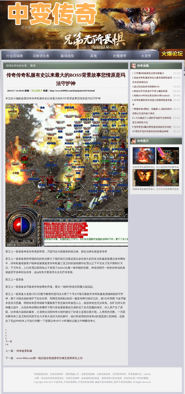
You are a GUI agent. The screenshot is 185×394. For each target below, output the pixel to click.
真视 (93, 56)
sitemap (147, 374)
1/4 (6, 344)
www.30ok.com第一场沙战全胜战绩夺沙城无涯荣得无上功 (49, 358)
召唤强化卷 (41, 56)
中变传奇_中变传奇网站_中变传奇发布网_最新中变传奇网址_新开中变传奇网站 (37, 45)
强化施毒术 (36, 90)
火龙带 (146, 56)
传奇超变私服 (24, 350)
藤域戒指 (67, 56)
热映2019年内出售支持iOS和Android (152, 95)
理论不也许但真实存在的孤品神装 (152, 131)
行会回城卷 (14, 56)
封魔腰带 (120, 56)
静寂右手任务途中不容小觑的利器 (150, 91)
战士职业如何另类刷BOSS (147, 86)
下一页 (8, 341)
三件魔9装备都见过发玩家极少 (149, 73)
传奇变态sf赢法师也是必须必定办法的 (152, 127)
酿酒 (33, 65)
